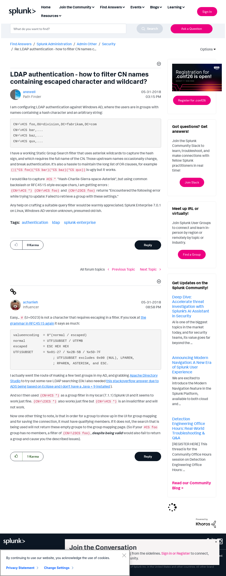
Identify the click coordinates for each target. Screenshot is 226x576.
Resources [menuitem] (49, 15)
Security (108, 44)
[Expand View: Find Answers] (123, 6)
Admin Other (87, 44)
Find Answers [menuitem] (111, 7)
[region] (65, 563)
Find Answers (21, 44)
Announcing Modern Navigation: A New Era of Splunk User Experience (191, 364)
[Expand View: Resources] (60, 15)
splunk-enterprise (80, 222)
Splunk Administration (54, 44)
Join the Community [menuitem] (75, 7)
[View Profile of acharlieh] (30, 302)
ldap (56, 222)
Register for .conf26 (192, 100)
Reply (148, 245)
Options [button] (205, 49)
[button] (158, 64)
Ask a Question (191, 28)
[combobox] (86, 29)
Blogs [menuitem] (154, 7)
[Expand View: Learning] (183, 6)
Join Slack (192, 182)
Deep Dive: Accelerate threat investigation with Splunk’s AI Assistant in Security (190, 306)
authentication (35, 222)
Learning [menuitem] (175, 7)
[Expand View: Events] (143, 6)
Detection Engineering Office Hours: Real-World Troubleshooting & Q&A (188, 428)
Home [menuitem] (46, 7)
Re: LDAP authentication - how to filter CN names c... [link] (55, 49)
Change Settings (57, 568)
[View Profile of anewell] (29, 92)
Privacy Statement (20, 568)
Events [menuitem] (135, 7)
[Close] (124, 555)
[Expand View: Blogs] (160, 6)
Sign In (207, 11)
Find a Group (192, 254)
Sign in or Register (175, 553)
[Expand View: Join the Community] (93, 6)
